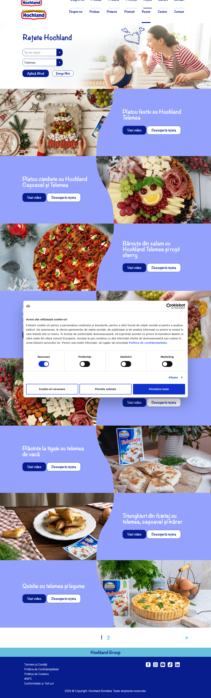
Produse (95, 11)
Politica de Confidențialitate (41, 669)
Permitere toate (159, 389)
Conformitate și (39, 683)
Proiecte (112, 11)
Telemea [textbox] (29, 63)
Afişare (173, 377)
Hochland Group (105, 652)
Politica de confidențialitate (148, 342)
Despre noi (75, 11)
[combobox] (42, 52)
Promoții (129, 11)
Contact (179, 11)
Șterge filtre (63, 73)
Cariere (162, 11)
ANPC (28, 679)
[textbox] (42, 52)
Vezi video (134, 130)
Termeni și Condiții (35, 664)
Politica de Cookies (36, 674)
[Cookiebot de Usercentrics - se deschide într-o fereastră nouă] (169, 306)
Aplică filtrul (35, 73)
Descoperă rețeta (164, 130)
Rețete (146, 11)
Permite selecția (105, 389)
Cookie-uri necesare (52, 389)
